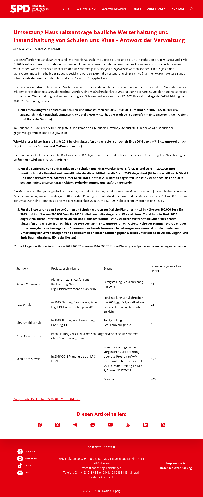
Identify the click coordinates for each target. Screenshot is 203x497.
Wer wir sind (86, 8)
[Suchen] (191, 8)
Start (67, 8)
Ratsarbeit (53, 48)
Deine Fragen (156, 8)
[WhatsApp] (92, 425)
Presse (136, 8)
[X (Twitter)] (57, 425)
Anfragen (40, 48)
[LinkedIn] (145, 425)
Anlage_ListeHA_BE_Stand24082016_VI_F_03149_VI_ (46, 399)
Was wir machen (114, 8)
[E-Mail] (110, 425)
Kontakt (178, 8)
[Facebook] (39, 425)
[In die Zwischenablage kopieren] (128, 425)
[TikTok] (27, 465)
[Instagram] (27, 458)
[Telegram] (75, 425)
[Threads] (163, 425)
